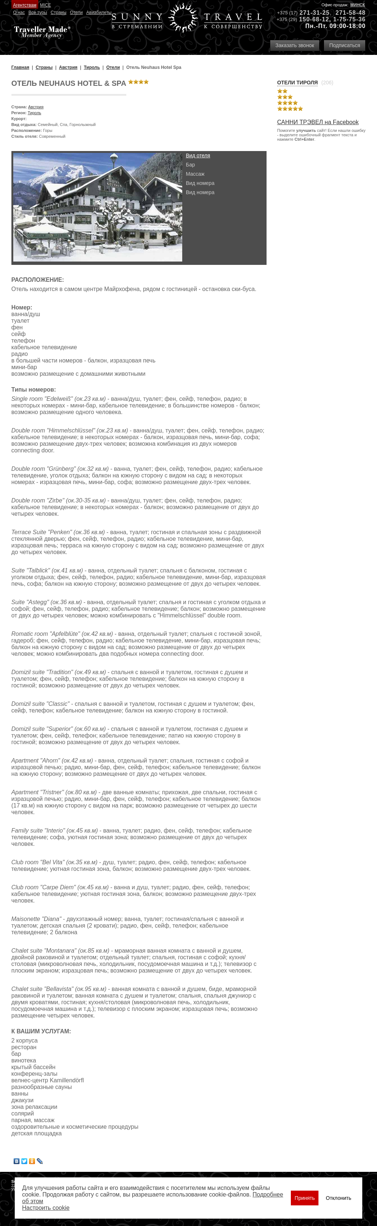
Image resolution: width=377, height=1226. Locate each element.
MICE (45, 5)
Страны (59, 12)
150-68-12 (314, 19)
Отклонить (338, 1198)
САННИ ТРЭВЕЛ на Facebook (318, 122)
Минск (357, 5)
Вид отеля (198, 155)
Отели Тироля (297, 82)
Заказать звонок (294, 45)
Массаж (195, 174)
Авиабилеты (99, 12)
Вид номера (200, 183)
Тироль (34, 113)
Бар (190, 165)
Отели (76, 12)
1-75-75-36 (349, 19)
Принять (305, 1198)
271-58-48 (350, 13)
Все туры (37, 12)
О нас (19, 12)
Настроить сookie (46, 1208)
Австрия (35, 107)
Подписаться (344, 45)
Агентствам (24, 5)
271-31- (310, 13)
